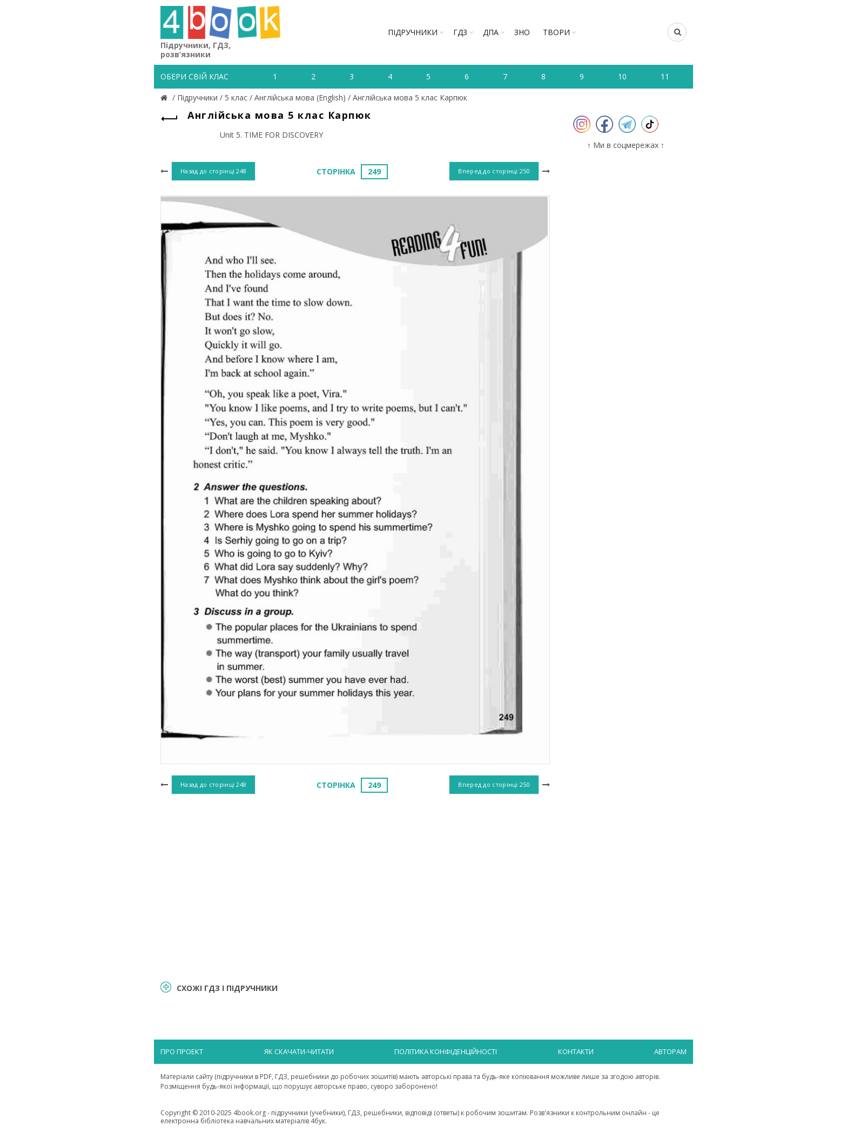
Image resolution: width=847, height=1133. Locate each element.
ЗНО (522, 32)
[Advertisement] (355, 885)
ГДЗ (460, 32)
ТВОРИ (556, 32)
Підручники (413, 32)
